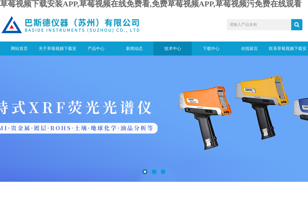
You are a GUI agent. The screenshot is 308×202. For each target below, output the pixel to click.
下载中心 (211, 48)
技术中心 (172, 48)
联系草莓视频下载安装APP (288, 51)
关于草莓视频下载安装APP (57, 51)
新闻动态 (134, 48)
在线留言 (249, 48)
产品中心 (96, 48)
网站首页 (19, 48)
